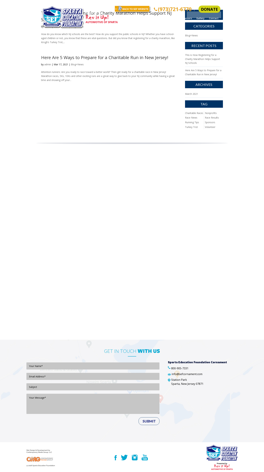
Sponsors (186, 18)
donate (209, 9)
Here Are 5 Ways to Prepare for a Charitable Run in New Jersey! (104, 57)
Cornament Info (150, 18)
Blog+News (77, 26)
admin (47, 26)
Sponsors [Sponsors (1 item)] (210, 122)
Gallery (200, 18)
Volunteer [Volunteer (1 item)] (210, 127)
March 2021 (191, 93)
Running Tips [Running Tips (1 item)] (192, 122)
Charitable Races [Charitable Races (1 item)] (194, 113)
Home (132, 18)
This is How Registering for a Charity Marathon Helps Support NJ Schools (202, 59)
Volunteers (170, 18)
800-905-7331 (179, 368)
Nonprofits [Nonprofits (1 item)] (211, 113)
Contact (214, 18)
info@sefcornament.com (187, 374)
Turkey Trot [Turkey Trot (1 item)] (191, 127)
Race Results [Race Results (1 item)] (212, 117)
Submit (149, 421)
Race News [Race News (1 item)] (191, 117)
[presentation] (52, 430)
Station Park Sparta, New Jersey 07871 (187, 382)
